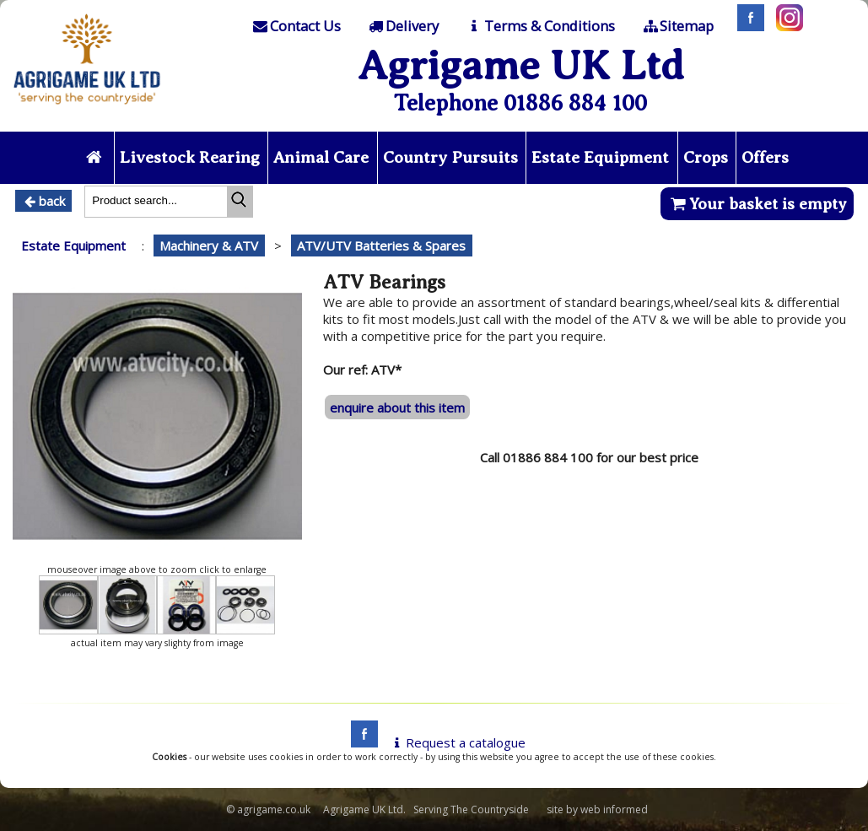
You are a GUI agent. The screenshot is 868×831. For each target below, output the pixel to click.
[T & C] (539, 26)
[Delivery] (402, 26)
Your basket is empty (757, 204)
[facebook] (360, 742)
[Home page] (87, 108)
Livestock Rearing (190, 157)
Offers (765, 157)
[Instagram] (785, 26)
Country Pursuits (450, 157)
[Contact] (295, 26)
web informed (614, 809)
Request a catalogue (457, 742)
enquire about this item (397, 407)
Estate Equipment (600, 157)
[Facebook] (746, 26)
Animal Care (321, 157)
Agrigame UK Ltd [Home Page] (521, 65)
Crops (705, 157)
